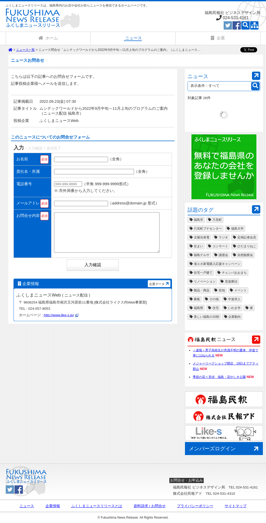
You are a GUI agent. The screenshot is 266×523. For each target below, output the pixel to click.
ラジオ (221, 237)
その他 (212, 299)
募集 (194, 299)
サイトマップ (236, 506)
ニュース (26, 506)
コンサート (218, 246)
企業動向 (232, 317)
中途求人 (232, 299)
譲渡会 (221, 255)
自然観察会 (243, 255)
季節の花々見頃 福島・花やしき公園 (219, 377)
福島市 (196, 220)
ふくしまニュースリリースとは (96, 506)
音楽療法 (228, 281)
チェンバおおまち (232, 272)
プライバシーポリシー (195, 506)
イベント (238, 290)
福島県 (196, 308)
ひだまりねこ (244, 246)
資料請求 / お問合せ (149, 506)
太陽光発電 (199, 237)
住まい (196, 246)
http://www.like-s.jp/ (59, 323)
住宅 (213, 308)
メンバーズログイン (224, 448)
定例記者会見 (244, 237)
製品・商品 (199, 290)
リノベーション (202, 281)
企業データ (159, 291)
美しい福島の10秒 (204, 317)
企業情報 (52, 506)
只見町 (215, 220)
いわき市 (232, 308)
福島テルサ (199, 255)
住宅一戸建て (200, 272)
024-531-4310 (224, 494)
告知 (219, 290)
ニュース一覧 (25, 50)
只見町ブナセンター (205, 228)
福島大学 (235, 228)
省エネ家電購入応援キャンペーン (215, 264)
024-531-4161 (236, 17)
